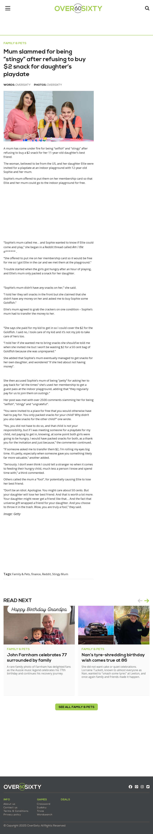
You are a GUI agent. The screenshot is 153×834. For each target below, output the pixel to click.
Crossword (45, 802)
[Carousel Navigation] (142, 648)
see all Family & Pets (76, 754)
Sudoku (43, 805)
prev (138, 648)
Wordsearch (46, 812)
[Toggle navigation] (9, 9)
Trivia (42, 809)
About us (11, 802)
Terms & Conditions (17, 809)
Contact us (12, 805)
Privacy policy (13, 812)
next (145, 648)
